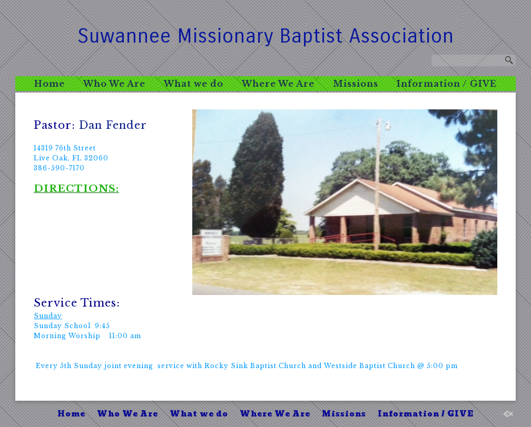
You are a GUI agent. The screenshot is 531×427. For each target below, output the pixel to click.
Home (49, 83)
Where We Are (278, 83)
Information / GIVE (447, 83)
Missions (355, 83)
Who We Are (114, 83)
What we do (193, 83)
